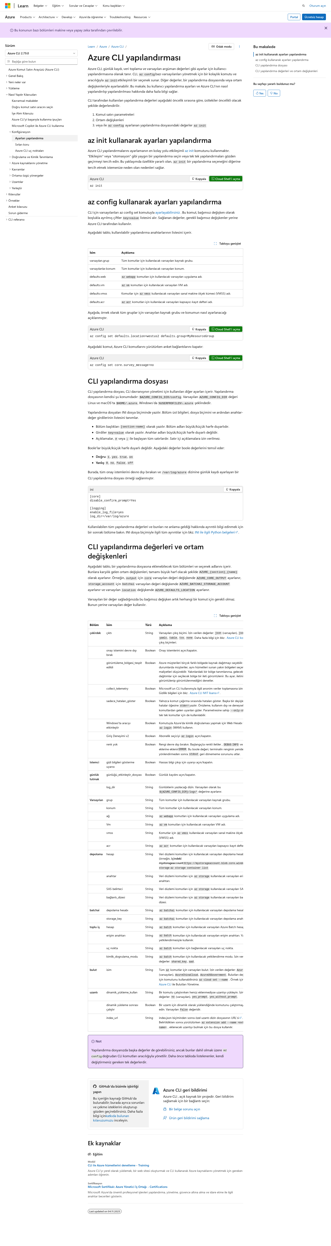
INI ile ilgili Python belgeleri (215, 532)
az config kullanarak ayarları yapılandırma (281, 60)
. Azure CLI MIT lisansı (202, 693)
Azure (103, 46)
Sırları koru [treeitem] (22, 144)
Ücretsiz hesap (314, 17)
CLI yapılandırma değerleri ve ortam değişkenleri (286, 71)
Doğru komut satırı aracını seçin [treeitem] (32, 107)
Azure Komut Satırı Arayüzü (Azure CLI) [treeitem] (33, 69)
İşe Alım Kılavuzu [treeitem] (22, 113)
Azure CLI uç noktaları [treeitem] (29, 151)
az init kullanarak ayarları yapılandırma (280, 54)
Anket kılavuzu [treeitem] (17, 207)
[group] (165, 826)
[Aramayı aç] (303, 5)
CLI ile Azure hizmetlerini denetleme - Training (118, 1165)
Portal (294, 17)
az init (189, 150)
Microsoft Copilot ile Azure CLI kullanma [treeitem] (38, 126)
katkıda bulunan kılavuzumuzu (111, 1117)
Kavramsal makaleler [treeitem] (25, 101)
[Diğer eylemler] (239, 46)
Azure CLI (117, 46)
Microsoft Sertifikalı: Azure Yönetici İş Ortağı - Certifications (127, 1187)
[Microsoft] (8, 5)
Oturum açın (317, 6)
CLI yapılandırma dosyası (271, 65)
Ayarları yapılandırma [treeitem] (29, 138)
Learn (91, 46)
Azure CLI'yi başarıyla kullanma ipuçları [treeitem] (37, 119)
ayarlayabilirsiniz (167, 212)
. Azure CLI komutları (238, 638)
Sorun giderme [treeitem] (18, 213)
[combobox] (41, 53)
